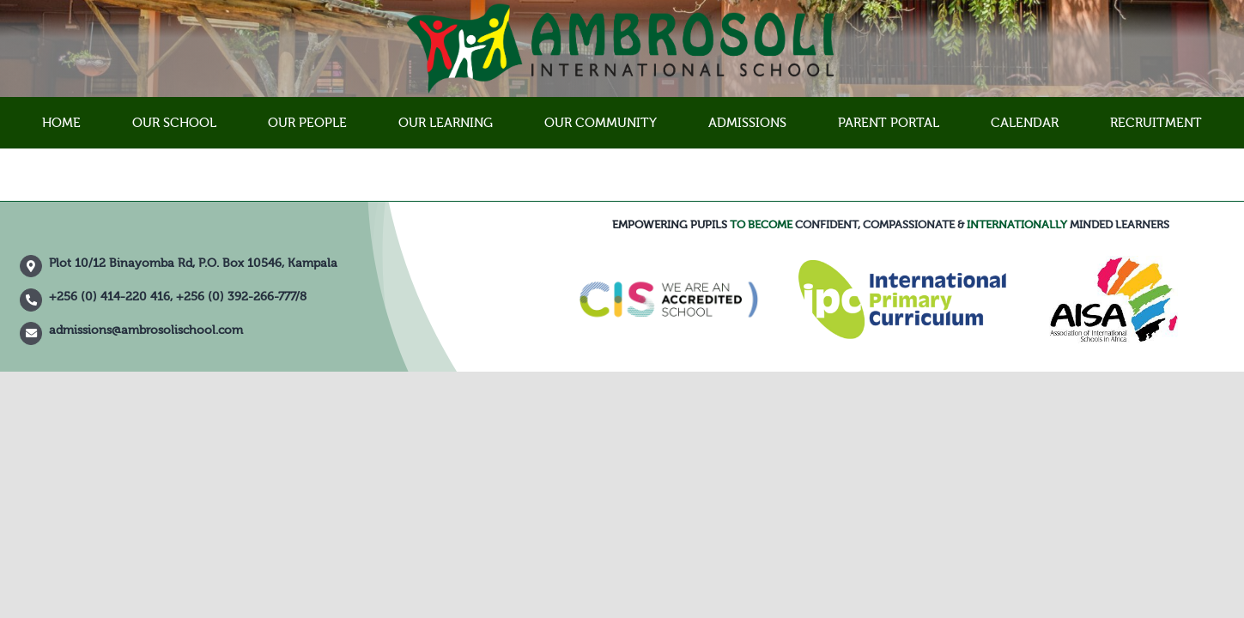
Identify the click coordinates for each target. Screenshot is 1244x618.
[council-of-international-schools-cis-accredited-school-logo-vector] (669, 254)
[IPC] (901, 266)
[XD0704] (1113, 262)
